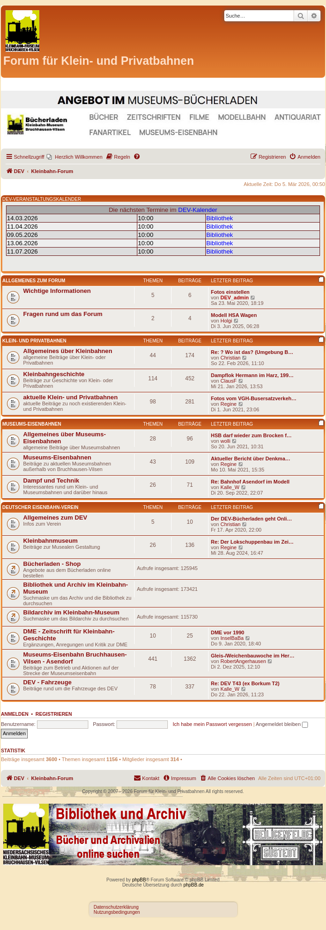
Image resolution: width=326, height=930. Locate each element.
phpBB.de (194, 884)
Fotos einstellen (230, 292)
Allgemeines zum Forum (33, 280)
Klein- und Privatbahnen (34, 340)
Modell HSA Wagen (234, 315)
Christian (230, 357)
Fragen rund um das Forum (62, 313)
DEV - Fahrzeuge (47, 682)
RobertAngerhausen (243, 661)
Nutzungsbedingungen (117, 912)
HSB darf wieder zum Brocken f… (251, 435)
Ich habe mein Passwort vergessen (212, 724)
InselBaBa (232, 638)
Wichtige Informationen (57, 290)
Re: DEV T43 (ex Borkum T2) (245, 683)
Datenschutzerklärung (116, 907)
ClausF (229, 381)
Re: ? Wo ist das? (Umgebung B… (252, 352)
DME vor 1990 (227, 632)
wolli (225, 441)
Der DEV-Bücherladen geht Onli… (251, 518)
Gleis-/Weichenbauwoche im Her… (253, 655)
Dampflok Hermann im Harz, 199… (252, 375)
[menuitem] (75, 156)
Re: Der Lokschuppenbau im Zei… (252, 542)
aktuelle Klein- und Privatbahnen (70, 397)
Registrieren (54, 714)
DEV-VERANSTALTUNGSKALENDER (41, 199)
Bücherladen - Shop (52, 563)
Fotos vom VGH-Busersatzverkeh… (253, 398)
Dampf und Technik (51, 480)
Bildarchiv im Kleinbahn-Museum (71, 612)
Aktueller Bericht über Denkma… (250, 458)
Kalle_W (230, 487)
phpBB (139, 879)
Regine (229, 404)
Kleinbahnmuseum (50, 540)
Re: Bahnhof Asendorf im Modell (250, 481)
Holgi (226, 320)
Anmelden (15, 714)
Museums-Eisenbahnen (31, 424)
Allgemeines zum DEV (55, 517)
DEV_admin (235, 297)
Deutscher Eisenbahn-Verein (40, 507)
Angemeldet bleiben (282, 724)
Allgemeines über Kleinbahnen (67, 350)
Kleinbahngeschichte (54, 374)
